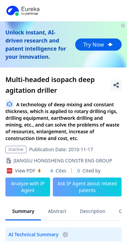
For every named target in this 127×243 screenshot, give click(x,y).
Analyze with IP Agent (28, 186)
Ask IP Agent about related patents (87, 186)
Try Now (98, 44)
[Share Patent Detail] (116, 85)
